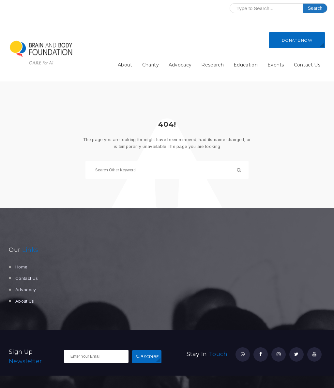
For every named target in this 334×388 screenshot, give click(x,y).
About (125, 65)
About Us (24, 301)
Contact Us (307, 65)
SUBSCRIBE (147, 356)
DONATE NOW (297, 40)
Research (212, 65)
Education (246, 65)
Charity (150, 65)
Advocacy (180, 65)
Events (275, 65)
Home (21, 267)
